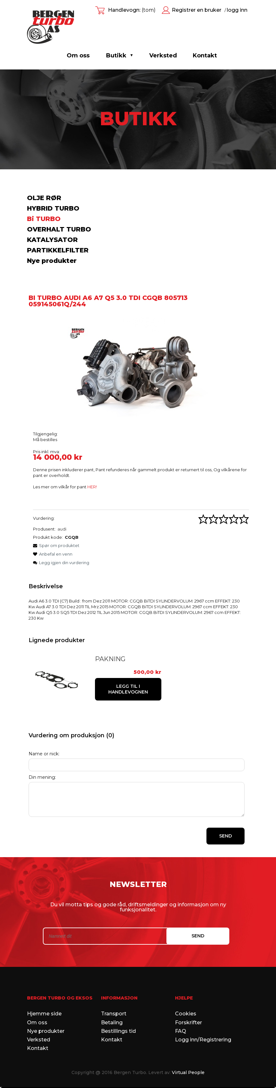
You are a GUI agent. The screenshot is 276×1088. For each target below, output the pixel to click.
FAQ (180, 1015)
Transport (113, 998)
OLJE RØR (44, 198)
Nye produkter (52, 260)
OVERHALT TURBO (59, 229)
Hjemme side (44, 998)
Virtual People (188, 1057)
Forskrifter (188, 1007)
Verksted (38, 1024)
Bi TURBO (44, 219)
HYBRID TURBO (53, 208)
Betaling (112, 1007)
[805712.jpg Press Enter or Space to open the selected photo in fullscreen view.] (136, 369)
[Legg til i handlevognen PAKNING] (207, 676)
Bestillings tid (118, 1015)
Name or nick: (44, 738)
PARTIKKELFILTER (58, 250)
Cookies (185, 998)
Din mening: (42, 761)
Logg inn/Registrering (203, 1024)
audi (61, 528)
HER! (92, 486)
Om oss (78, 55)
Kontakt (37, 1033)
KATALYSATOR (52, 240)
